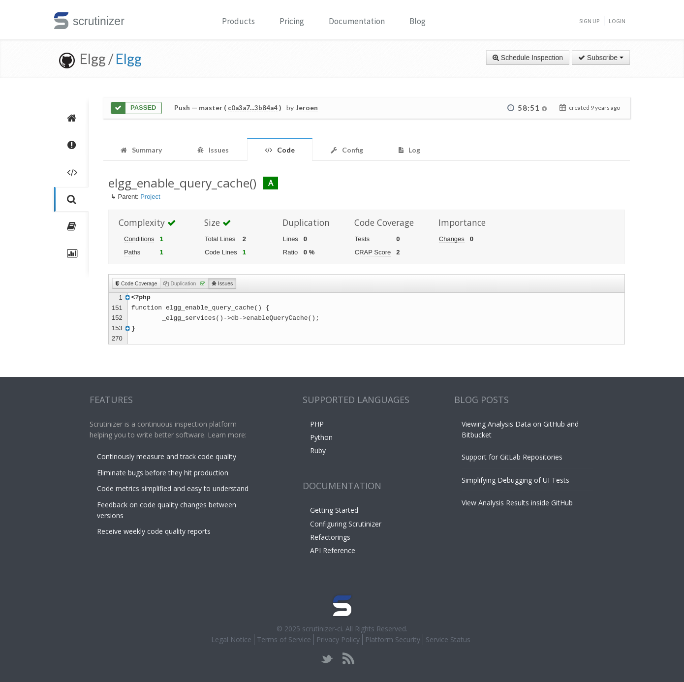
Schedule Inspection (528, 58)
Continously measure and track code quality (166, 456)
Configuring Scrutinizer (345, 523)
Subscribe (600, 58)
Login (617, 21)
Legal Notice (231, 639)
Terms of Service (284, 639)
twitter (327, 658)
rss (348, 658)
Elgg (129, 58)
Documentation (357, 21)
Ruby (318, 450)
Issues (222, 283)
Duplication (184, 283)
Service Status (448, 639)
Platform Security (392, 639)
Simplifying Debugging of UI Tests (515, 480)
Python (321, 437)
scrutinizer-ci (322, 628)
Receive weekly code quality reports (154, 531)
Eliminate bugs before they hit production (162, 472)
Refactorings (330, 537)
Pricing (292, 21)
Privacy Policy (338, 639)
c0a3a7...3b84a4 (253, 108)
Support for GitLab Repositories (512, 457)
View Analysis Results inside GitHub (517, 502)
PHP (317, 424)
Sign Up (589, 21)
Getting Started (334, 510)
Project (150, 196)
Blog (417, 21)
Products (238, 21)
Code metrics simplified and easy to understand (173, 488)
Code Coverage (136, 283)
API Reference (332, 550)
